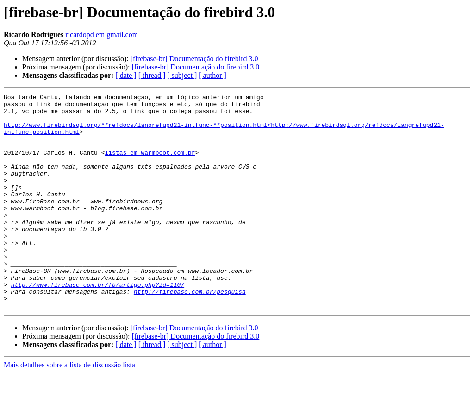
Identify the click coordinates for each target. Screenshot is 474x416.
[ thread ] (152, 75)
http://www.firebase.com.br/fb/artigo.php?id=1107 (97, 323)
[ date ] (125, 75)
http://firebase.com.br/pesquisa (190, 332)
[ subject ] (182, 75)
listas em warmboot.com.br (150, 165)
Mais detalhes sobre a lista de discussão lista (69, 408)
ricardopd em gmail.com (101, 34)
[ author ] (212, 75)
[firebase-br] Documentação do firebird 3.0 (194, 59)
